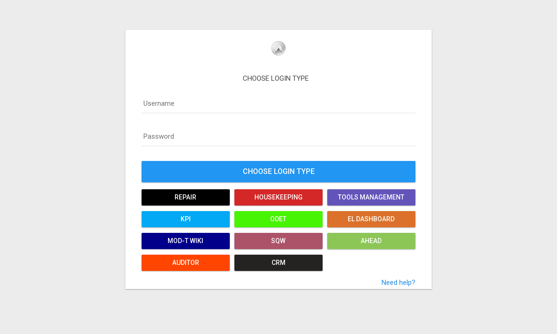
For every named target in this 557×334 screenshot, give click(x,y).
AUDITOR (185, 262)
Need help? (398, 282)
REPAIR (185, 197)
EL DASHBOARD (371, 219)
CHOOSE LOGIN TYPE (276, 78)
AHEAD (371, 240)
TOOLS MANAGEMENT (371, 197)
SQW (278, 240)
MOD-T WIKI (185, 240)
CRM (278, 262)
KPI (186, 219)
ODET (278, 219)
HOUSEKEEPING (278, 197)
